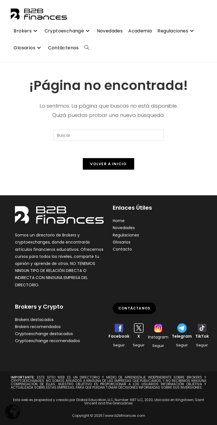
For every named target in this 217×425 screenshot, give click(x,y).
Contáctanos (134, 308)
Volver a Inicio (108, 164)
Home (119, 220)
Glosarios (122, 242)
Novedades (124, 228)
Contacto (122, 249)
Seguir (119, 345)
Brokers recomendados (38, 326)
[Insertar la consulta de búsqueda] (108, 135)
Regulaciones (126, 235)
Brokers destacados (34, 319)
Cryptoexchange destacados (44, 334)
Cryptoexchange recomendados (47, 341)
